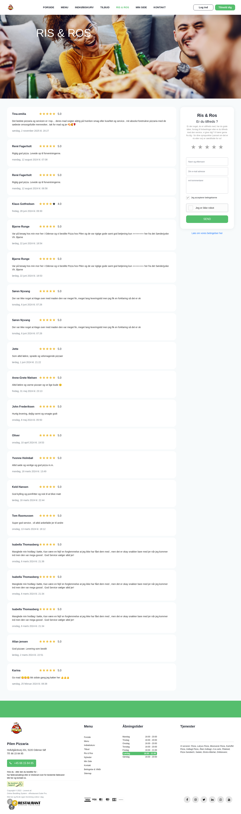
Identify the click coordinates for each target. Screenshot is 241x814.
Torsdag (140, 746)
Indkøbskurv (84, 7)
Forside (48, 7)
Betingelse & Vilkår (92, 769)
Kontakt (160, 7)
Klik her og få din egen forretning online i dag (25, 797)
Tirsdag (140, 740)
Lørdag (139, 753)
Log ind (203, 7)
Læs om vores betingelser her (207, 233)
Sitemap (87, 773)
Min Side (141, 7)
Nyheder (88, 757)
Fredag (140, 750)
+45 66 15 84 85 (22, 763)
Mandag (140, 736)
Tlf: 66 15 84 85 (15, 753)
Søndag (140, 757)
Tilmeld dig (225, 7)
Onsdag (140, 743)
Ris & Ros (122, 7)
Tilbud (104, 7)
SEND (207, 219)
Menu (64, 7)
